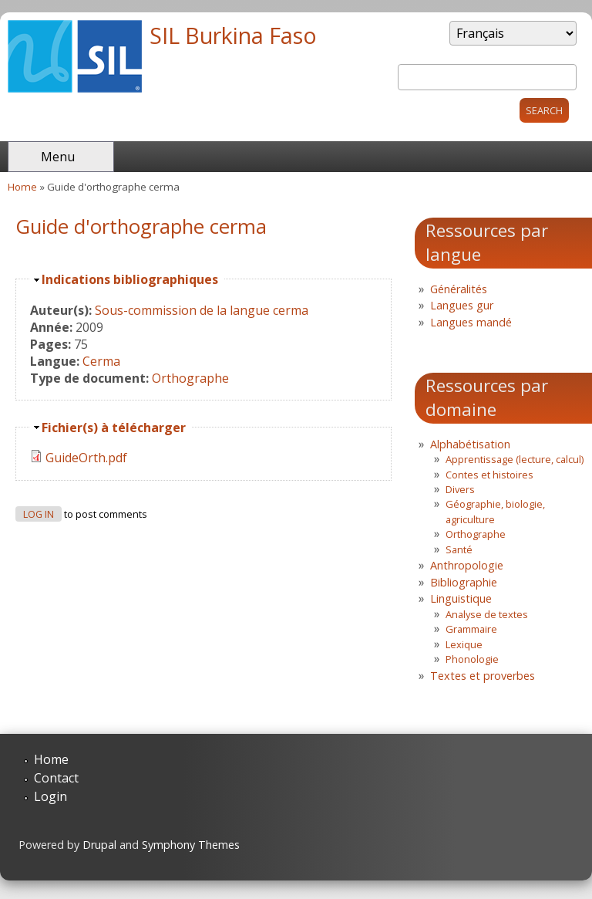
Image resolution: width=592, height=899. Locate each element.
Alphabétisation (470, 444)
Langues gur (461, 305)
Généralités (458, 289)
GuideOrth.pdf (86, 457)
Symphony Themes (191, 844)
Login (50, 796)
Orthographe (190, 378)
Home (22, 187)
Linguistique (461, 598)
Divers (460, 489)
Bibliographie (463, 582)
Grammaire (471, 629)
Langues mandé (471, 322)
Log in (38, 514)
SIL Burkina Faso (233, 35)
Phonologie (472, 659)
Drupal (99, 844)
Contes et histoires (489, 475)
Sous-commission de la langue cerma (201, 310)
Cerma (101, 361)
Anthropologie (466, 565)
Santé (459, 549)
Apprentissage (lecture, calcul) (515, 459)
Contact (56, 777)
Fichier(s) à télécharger (114, 427)
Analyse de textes (487, 614)
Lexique (464, 644)
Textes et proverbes (482, 675)
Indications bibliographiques (130, 279)
